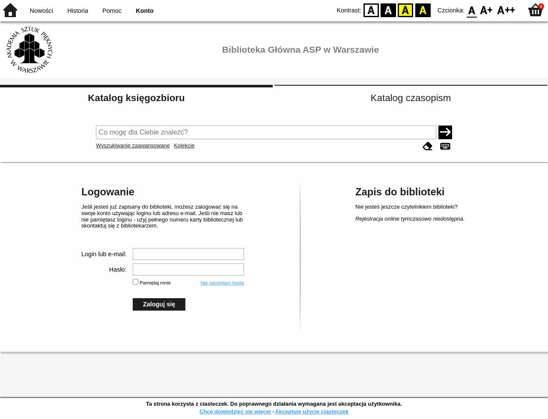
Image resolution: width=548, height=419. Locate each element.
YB (405, 9)
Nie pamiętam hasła (222, 282)
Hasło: (118, 269)
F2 (506, 9)
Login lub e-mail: (104, 254)
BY (422, 9)
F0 (472, 9)
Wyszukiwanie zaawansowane (133, 145)
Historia (77, 10)
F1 (486, 9)
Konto (145, 10)
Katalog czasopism (411, 98)
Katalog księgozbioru (136, 98)
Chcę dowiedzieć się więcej (235, 411)
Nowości (41, 10)
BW (388, 9)
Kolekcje (184, 145)
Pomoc (112, 10)
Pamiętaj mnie (155, 282)
